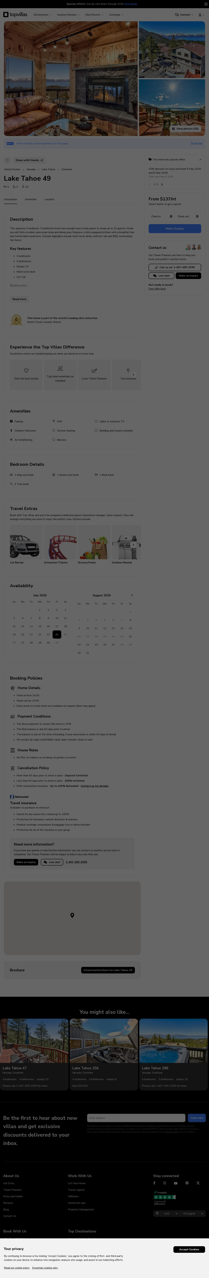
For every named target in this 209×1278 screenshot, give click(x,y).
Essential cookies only (45, 1268)
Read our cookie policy (17, 1268)
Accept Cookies (189, 1249)
